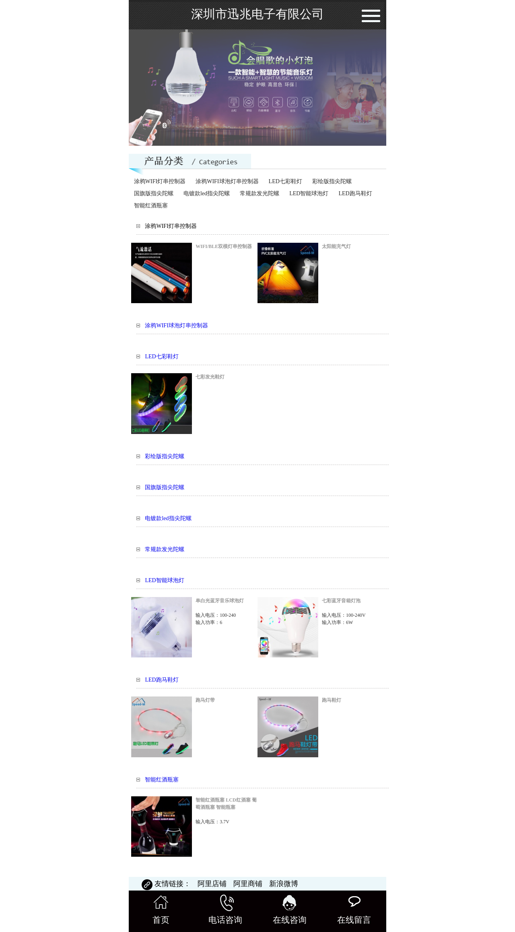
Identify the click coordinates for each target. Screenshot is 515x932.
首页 (161, 910)
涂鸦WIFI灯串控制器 (159, 181)
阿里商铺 (248, 884)
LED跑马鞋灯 (355, 193)
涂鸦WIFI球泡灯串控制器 (227, 181)
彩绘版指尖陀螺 (332, 181)
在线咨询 (290, 910)
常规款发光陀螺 (259, 193)
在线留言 (354, 910)
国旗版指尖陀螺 (153, 193)
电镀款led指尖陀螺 (206, 193)
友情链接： (167, 884)
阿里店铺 (213, 884)
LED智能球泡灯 (308, 193)
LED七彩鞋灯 (285, 181)
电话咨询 (225, 910)
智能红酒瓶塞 (151, 206)
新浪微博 (283, 884)
